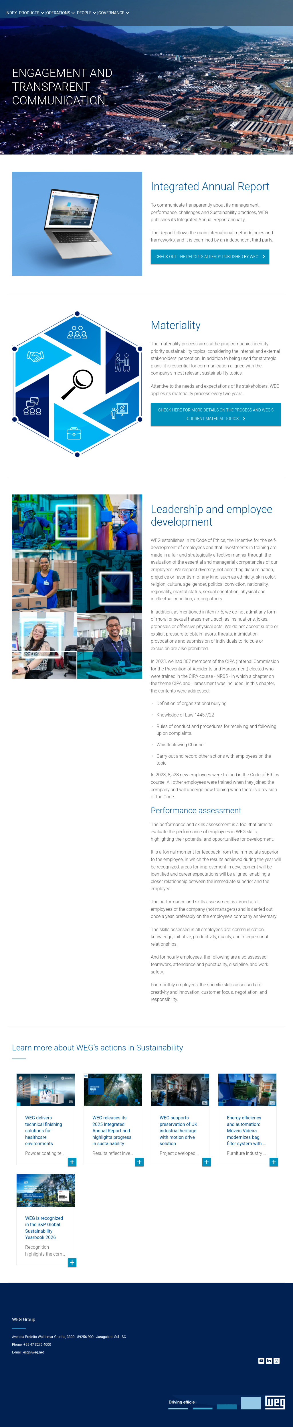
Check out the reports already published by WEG (206, 256)
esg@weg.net (33, 1352)
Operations (58, 13)
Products (29, 13)
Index (11, 13)
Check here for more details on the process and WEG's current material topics (216, 414)
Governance (111, 13)
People (84, 13)
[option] (146, 77)
